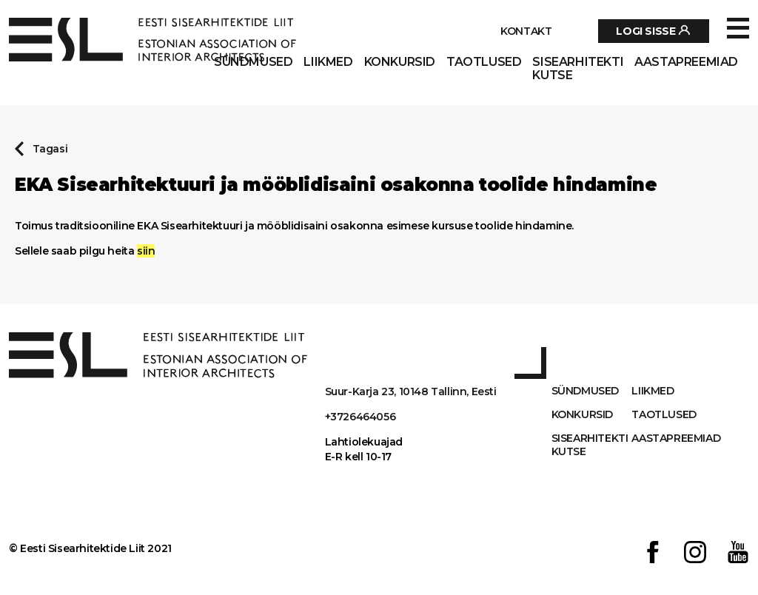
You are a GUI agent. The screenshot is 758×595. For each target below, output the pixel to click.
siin (146, 251)
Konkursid (399, 62)
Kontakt (525, 31)
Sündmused (253, 62)
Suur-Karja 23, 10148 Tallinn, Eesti (411, 391)
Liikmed (327, 62)
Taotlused (483, 62)
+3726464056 (360, 416)
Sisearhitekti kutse (577, 69)
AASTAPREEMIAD (686, 62)
